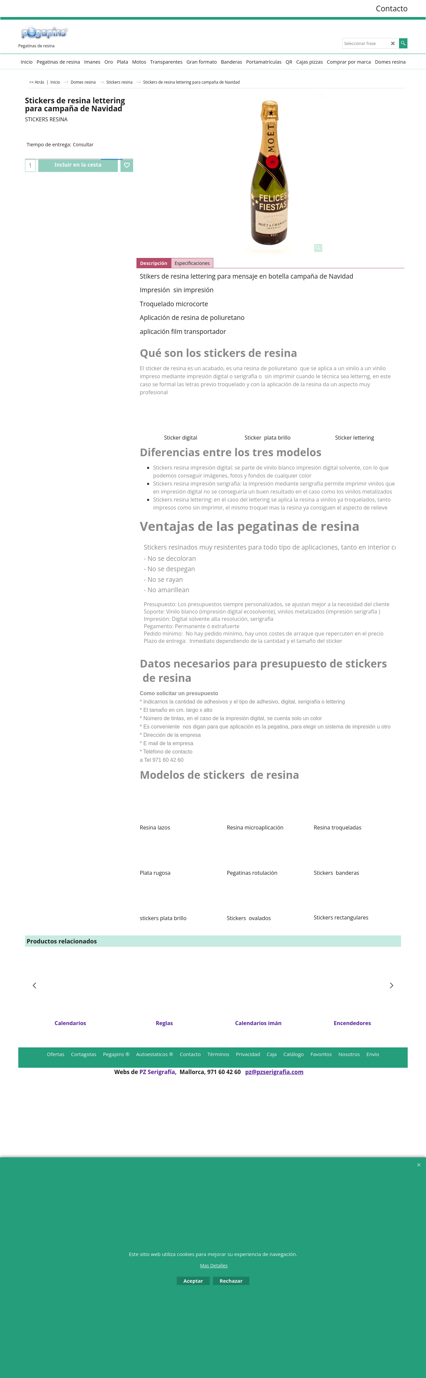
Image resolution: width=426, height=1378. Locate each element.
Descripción (153, 263)
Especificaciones (192, 263)
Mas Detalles (214, 1265)
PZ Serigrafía (157, 1072)
